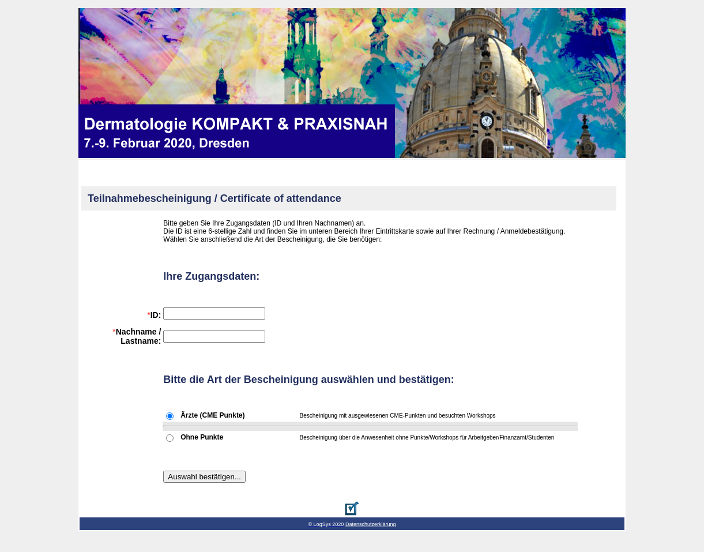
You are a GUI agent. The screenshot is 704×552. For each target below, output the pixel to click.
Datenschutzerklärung (370, 524)
